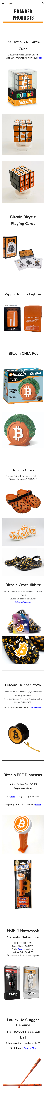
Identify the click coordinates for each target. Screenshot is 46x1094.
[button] (3, 3)
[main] (23, 15)
